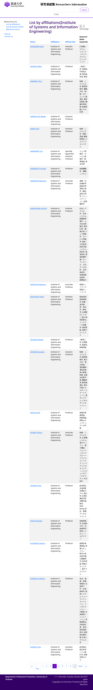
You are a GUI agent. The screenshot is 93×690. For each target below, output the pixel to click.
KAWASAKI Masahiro (38, 181)
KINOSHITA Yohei (37, 297)
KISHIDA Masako (37, 339)
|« (32, 666)
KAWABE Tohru (36, 81)
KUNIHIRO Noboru (37, 543)
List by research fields (14, 27)
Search (84, 10)
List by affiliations (13, 24)
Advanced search (13, 29)
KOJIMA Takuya (36, 432)
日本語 (56, 14)
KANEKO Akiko (36, 66)
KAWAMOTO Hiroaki (38, 168)
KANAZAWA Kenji (37, 46)
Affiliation (55, 42)
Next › (80, 667)
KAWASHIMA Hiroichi (38, 208)
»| (86, 666)
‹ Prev (37, 667)
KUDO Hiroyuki (36, 521)
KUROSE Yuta (35, 647)
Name (32, 42)
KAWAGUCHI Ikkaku (38, 116)
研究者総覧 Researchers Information (63, 4)
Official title (70, 42)
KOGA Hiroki (35, 412)
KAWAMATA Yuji (36, 151)
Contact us (8, 36)
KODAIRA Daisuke (37, 352)
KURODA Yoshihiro (37, 578)
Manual (7, 34)
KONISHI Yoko (36, 485)
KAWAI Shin (34, 129)
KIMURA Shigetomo (38, 284)
